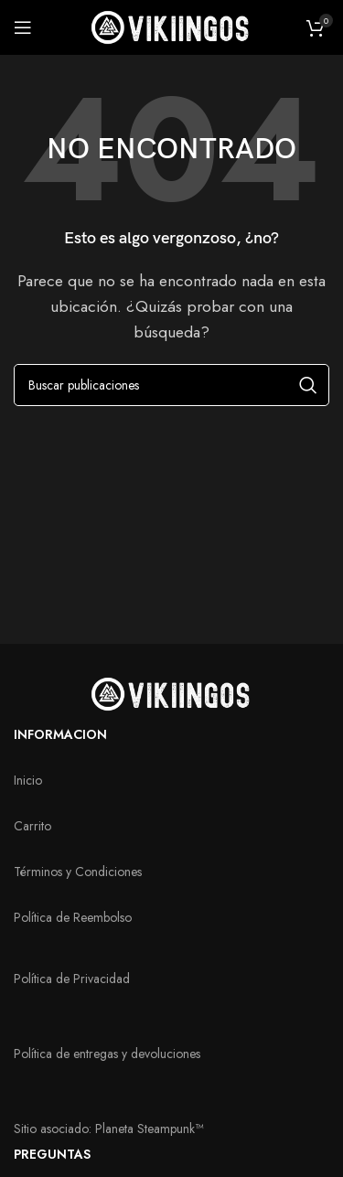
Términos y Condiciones (78, 871)
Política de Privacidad (72, 978)
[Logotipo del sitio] (171, 26)
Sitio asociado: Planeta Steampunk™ (108, 1128)
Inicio (28, 780)
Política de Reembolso (73, 917)
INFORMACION (60, 734)
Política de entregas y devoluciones (107, 1053)
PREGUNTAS (52, 1154)
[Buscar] (171, 385)
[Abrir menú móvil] (23, 27)
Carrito (32, 826)
